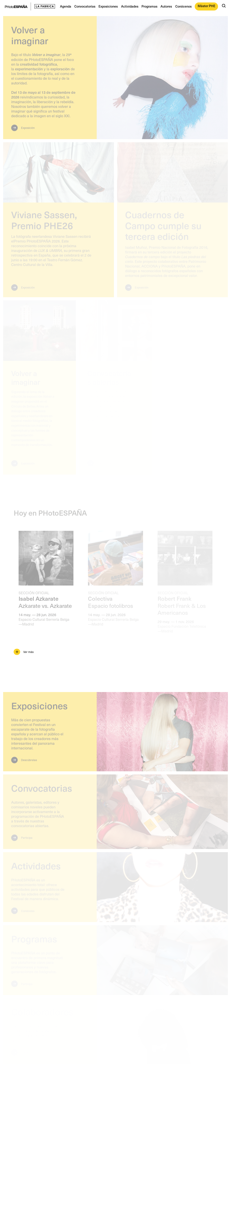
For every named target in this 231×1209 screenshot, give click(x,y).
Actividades (129, 6)
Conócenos (183, 6)
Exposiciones (108, 6)
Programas (149, 6)
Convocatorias (84, 6)
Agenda (65, 6)
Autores (166, 6)
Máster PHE (206, 5)
